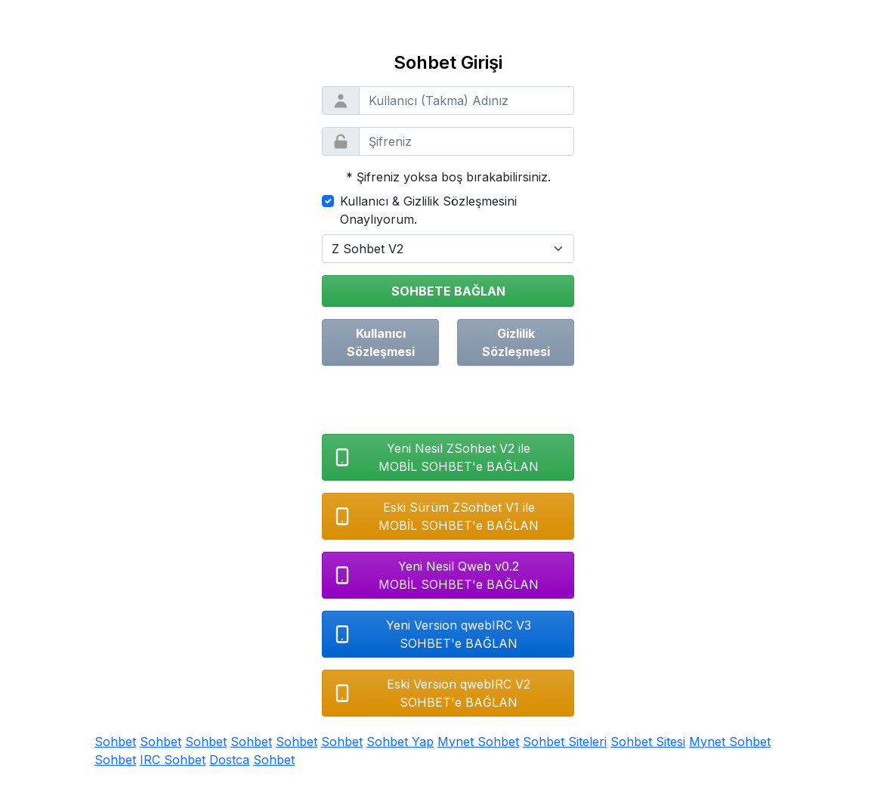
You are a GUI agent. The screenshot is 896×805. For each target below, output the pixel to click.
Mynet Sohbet (478, 741)
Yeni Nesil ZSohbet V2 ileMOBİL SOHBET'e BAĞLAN (435, 457)
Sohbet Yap (400, 741)
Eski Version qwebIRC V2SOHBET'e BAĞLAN (431, 693)
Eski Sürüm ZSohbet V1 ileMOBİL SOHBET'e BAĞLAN (435, 516)
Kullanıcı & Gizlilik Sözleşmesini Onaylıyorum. (428, 210)
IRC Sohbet (172, 759)
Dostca (229, 759)
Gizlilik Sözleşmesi (516, 342)
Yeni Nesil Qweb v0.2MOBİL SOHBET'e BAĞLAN (435, 575)
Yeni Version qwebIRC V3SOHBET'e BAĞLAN (431, 634)
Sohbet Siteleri (565, 741)
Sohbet (115, 741)
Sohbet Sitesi (647, 741)
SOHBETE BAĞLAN (448, 291)
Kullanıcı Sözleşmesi (381, 342)
